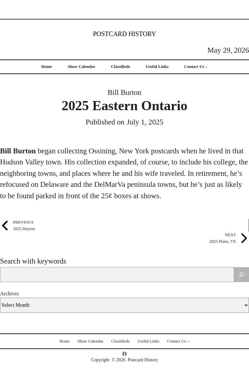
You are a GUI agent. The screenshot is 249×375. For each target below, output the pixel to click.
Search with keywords (33, 261)
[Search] (241, 274)
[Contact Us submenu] (206, 67)
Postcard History (124, 33)
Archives (9, 293)
